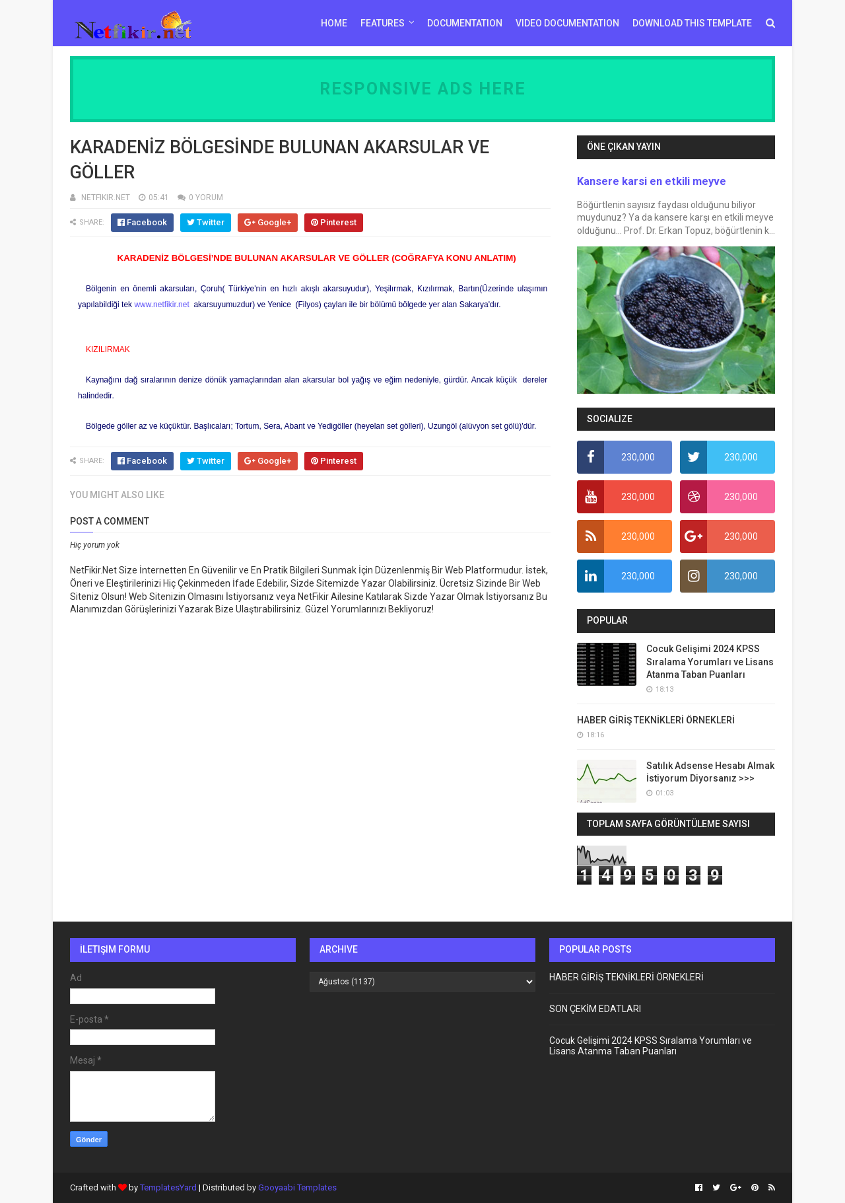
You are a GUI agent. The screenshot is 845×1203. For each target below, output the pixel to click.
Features (382, 23)
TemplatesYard (168, 1187)
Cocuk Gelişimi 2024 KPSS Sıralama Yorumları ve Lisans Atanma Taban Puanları (710, 661)
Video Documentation (567, 23)
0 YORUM (206, 197)
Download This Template (692, 23)
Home (334, 23)
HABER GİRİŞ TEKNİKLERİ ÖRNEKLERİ (656, 720)
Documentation (464, 23)
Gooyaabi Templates (297, 1187)
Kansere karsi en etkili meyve (651, 181)
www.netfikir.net (161, 304)
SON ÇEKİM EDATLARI (595, 1008)
